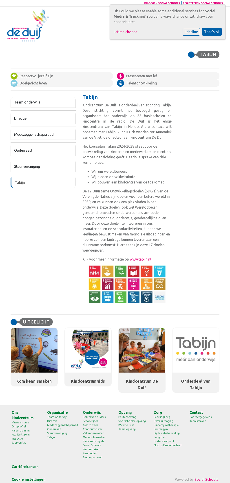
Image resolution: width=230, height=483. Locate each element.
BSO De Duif (126, 425)
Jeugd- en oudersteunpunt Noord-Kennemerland (167, 441)
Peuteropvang (127, 417)
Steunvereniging (27, 166)
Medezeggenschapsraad (34, 134)
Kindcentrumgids (93, 441)
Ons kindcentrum (23, 415)
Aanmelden (90, 453)
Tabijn (20, 183)
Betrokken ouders (94, 417)
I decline (191, 32)
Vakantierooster (93, 433)
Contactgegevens (201, 417)
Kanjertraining (21, 430)
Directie (20, 118)
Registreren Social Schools (203, 3)
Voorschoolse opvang (132, 421)
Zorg (158, 412)
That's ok (212, 32)
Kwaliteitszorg (21, 434)
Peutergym (161, 429)
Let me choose (125, 32)
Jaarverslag (19, 442)
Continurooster (92, 429)
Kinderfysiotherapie (166, 425)
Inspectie (17, 438)
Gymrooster (90, 425)
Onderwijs (92, 412)
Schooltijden (91, 421)
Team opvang (127, 429)
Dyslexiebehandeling (167, 433)
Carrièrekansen (25, 467)
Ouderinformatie (94, 437)
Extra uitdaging (163, 421)
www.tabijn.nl (140, 259)
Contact (196, 412)
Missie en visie (20, 422)
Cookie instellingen (28, 479)
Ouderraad (23, 150)
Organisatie (57, 412)
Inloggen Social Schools (162, 3)
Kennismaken (91, 449)
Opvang (125, 412)
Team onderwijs (27, 102)
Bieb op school (92, 457)
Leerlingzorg (162, 417)
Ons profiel (19, 426)
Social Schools (92, 445)
